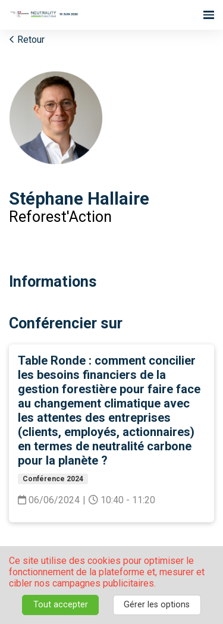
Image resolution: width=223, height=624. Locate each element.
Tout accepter (60, 605)
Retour (27, 39)
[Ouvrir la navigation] (208, 15)
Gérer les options (157, 605)
